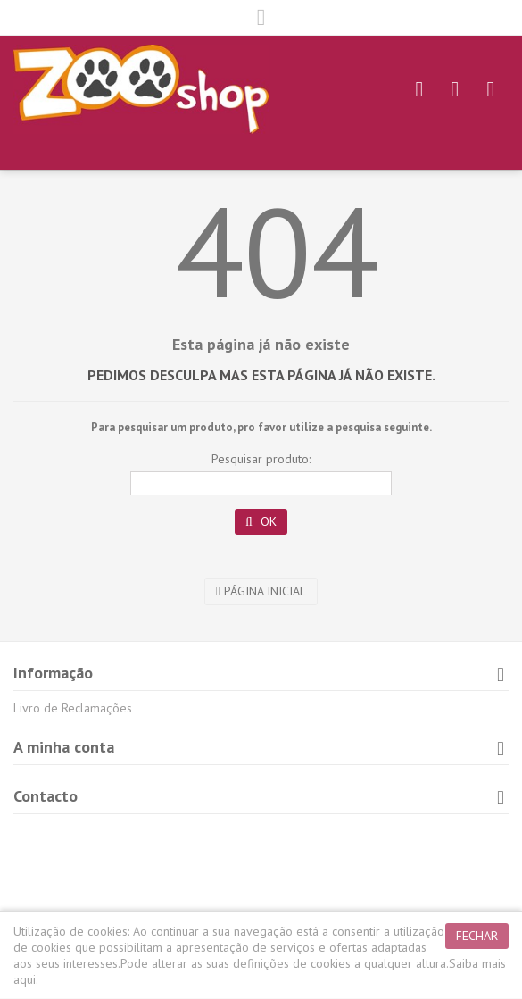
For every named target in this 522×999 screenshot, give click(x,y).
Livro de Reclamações (72, 708)
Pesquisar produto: (261, 459)
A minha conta (63, 747)
